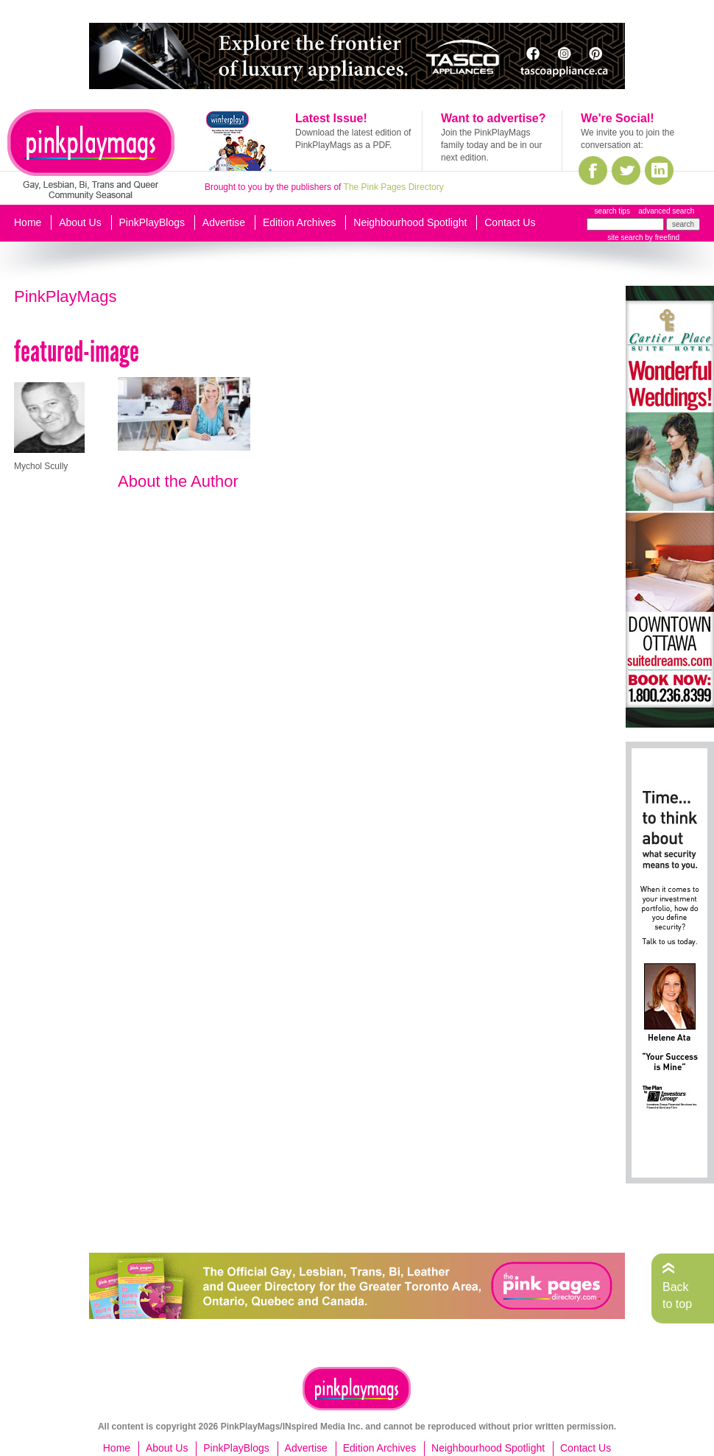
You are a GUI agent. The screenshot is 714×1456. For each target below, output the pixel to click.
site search (625, 237)
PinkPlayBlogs (152, 222)
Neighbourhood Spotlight (410, 222)
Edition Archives (299, 222)
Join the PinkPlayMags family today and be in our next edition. (491, 145)
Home (27, 222)
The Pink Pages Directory (394, 187)
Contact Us (509, 222)
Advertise (223, 222)
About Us (80, 222)
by (661, 237)
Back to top (677, 1295)
